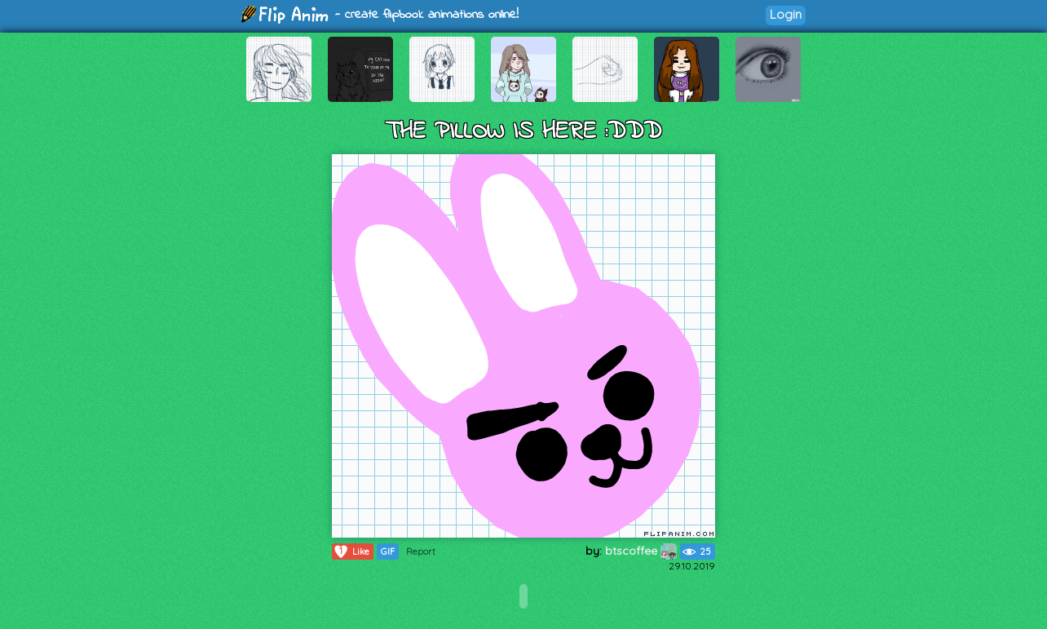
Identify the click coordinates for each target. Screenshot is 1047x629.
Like (351, 551)
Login (786, 14)
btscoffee (641, 550)
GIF (388, 551)
